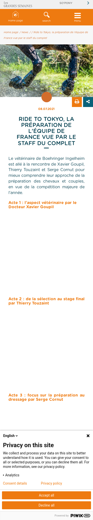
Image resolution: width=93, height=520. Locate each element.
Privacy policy (51, 483)
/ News (24, 32)
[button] (46, 17)
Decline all (47, 505)
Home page (15, 16)
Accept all (46, 495)
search (46, 17)
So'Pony (66, 3)
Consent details (15, 483)
